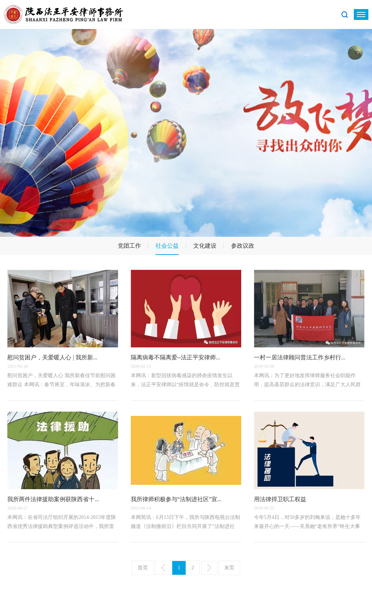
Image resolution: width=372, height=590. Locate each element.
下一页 (209, 568)
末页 (229, 567)
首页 (143, 567)
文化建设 (205, 246)
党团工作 (129, 246)
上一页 (163, 568)
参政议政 (242, 246)
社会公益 (167, 246)
